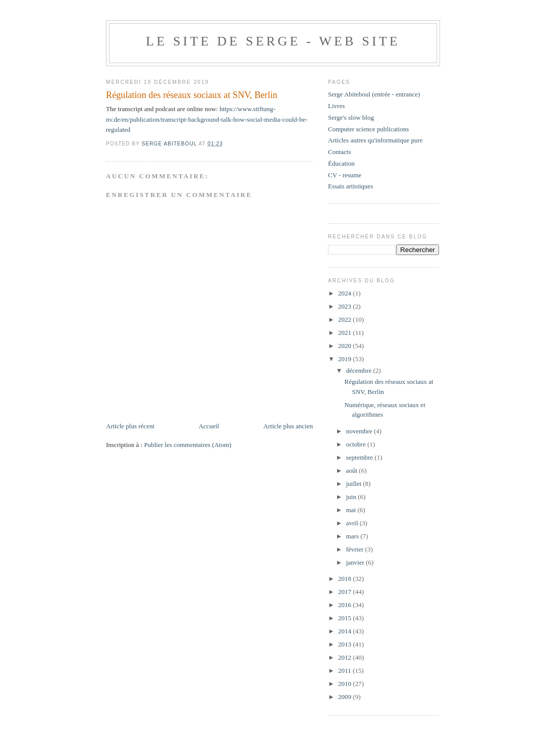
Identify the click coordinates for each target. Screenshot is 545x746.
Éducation (341, 163)
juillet (354, 483)
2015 (345, 618)
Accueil (209, 426)
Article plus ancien (288, 426)
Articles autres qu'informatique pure (375, 140)
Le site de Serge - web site (273, 41)
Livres (336, 106)
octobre (356, 444)
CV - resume (344, 175)
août (352, 470)
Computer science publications (368, 129)
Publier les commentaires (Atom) (187, 445)
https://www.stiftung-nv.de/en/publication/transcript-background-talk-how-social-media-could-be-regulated (206, 119)
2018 (345, 578)
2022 (345, 319)
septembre (360, 457)
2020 (345, 346)
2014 (345, 631)
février (355, 549)
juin (352, 497)
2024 (345, 293)
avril (353, 523)
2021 (345, 332)
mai (352, 510)
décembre (359, 370)
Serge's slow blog (351, 117)
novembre (360, 431)
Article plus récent (130, 426)
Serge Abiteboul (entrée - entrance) (374, 94)
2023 (345, 306)
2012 (345, 657)
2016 (345, 605)
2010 (345, 683)
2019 (345, 359)
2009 (345, 697)
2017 (345, 591)
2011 (345, 670)
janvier (356, 562)
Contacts (339, 152)
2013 (345, 644)
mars (353, 536)
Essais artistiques (350, 186)
